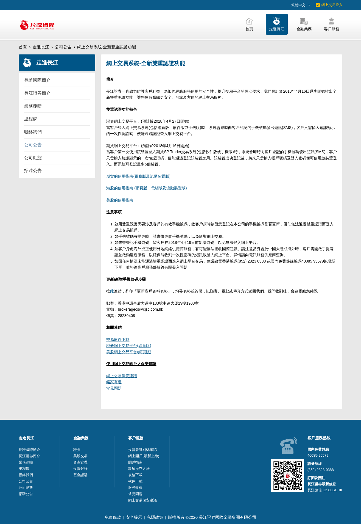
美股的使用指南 (119, 200)
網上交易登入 (332, 5)
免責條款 (113, 517)
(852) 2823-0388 (320, 470)
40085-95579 (318, 455)
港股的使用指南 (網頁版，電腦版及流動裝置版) (146, 188)
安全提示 (134, 517)
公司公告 (63, 47)
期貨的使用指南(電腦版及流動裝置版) (138, 176)
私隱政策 (155, 517)
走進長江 (41, 47)
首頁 (23, 47)
